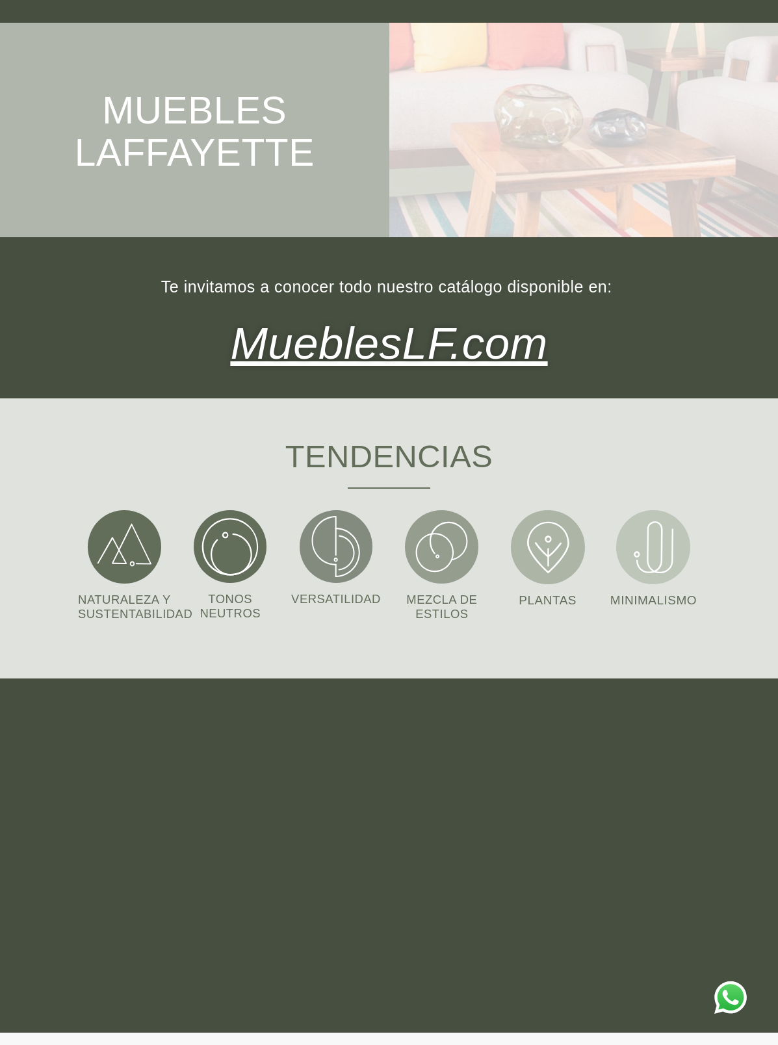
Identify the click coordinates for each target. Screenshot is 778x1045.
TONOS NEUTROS (230, 604)
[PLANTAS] (548, 545)
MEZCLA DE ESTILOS (442, 605)
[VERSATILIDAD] (336, 544)
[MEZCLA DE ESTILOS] (441, 545)
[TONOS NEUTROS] (230, 544)
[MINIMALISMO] (653, 545)
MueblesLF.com (389, 341)
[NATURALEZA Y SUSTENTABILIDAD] (124, 545)
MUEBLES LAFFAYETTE (197, 130)
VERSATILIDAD (336, 597)
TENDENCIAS (389, 452)
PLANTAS (548, 598)
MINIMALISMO (653, 598)
